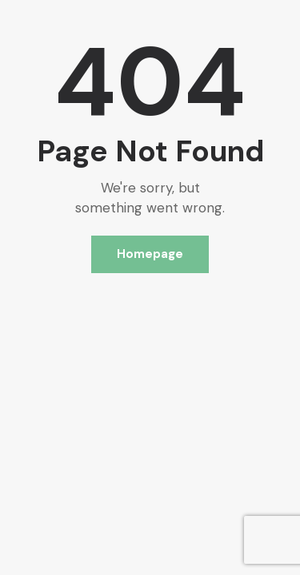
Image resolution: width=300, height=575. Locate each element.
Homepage (150, 254)
